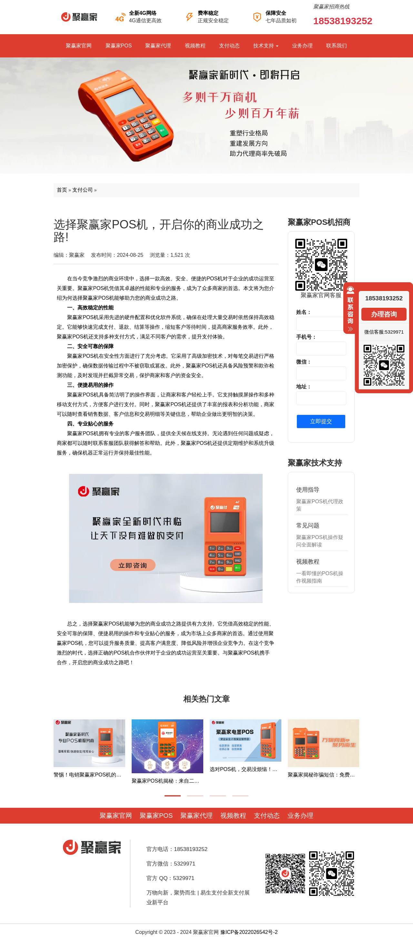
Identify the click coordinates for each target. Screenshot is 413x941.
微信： (304, 362)
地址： (304, 386)
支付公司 (82, 190)
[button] (173, 795)
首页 (62, 190)
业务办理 (302, 45)
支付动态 (229, 45)
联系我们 (336, 45)
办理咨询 (384, 314)
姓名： (304, 312)
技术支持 (265, 45)
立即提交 (321, 421)
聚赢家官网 (79, 45)
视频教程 (195, 45)
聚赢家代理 (158, 45)
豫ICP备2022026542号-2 (249, 932)
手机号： (306, 337)
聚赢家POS (119, 45)
